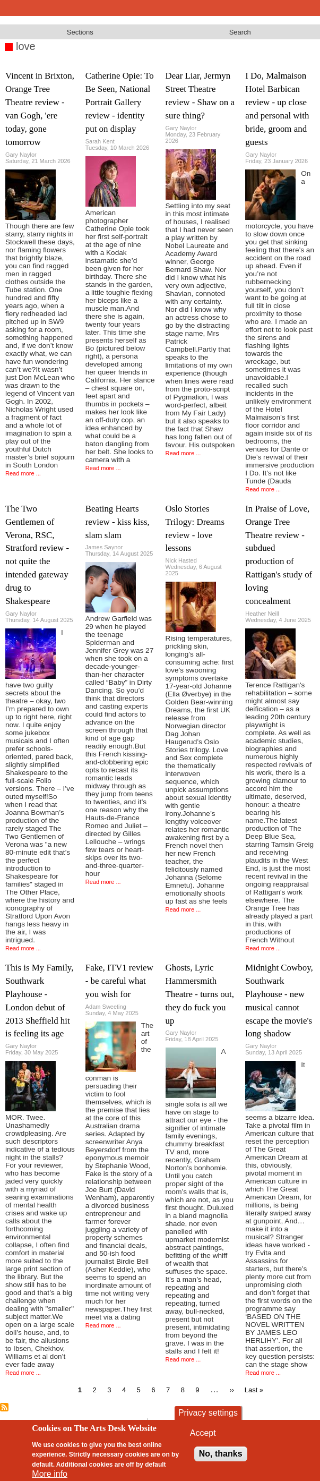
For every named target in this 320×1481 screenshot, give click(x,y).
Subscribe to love (4, 1407)
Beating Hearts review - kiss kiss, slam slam (117, 522)
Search (240, 32)
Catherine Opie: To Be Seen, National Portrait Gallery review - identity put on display (119, 102)
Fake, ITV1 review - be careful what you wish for (119, 981)
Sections (80, 32)
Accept (203, 1432)
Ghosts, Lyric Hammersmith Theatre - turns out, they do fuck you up (200, 994)
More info (49, 1473)
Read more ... (23, 473)
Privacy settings (208, 1412)
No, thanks (221, 1453)
